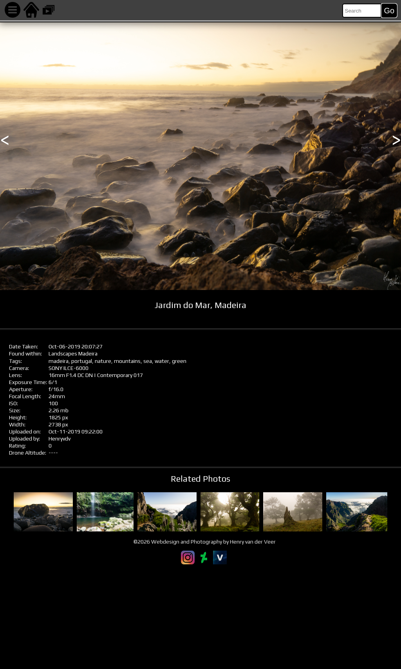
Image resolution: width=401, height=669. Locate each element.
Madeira (88, 353)
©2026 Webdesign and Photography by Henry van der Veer (205, 541)
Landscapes (63, 353)
